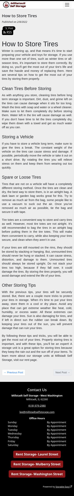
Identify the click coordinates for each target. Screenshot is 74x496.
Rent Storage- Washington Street (37, 474)
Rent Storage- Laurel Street (37, 454)
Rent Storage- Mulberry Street (37, 464)
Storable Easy (63, 486)
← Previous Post (13, 372)
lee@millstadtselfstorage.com (37, 412)
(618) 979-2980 (37, 405)
